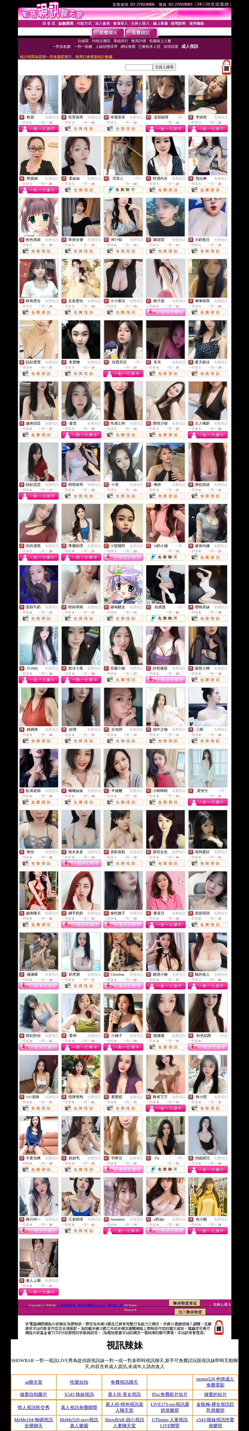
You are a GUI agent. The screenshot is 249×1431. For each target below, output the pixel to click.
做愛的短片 (215, 1394)
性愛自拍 (79, 1382)
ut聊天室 (33, 1382)
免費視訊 (52, 117)
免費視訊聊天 (124, 1382)
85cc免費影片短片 (170, 1394)
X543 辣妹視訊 (79, 1394)
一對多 (222, 1036)
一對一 (180, 117)
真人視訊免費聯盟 (79, 1407)
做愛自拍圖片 (33, 1394)
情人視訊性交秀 (34, 1407)
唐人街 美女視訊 (124, 1394)
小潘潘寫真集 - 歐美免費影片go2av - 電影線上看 (90, 1305)
